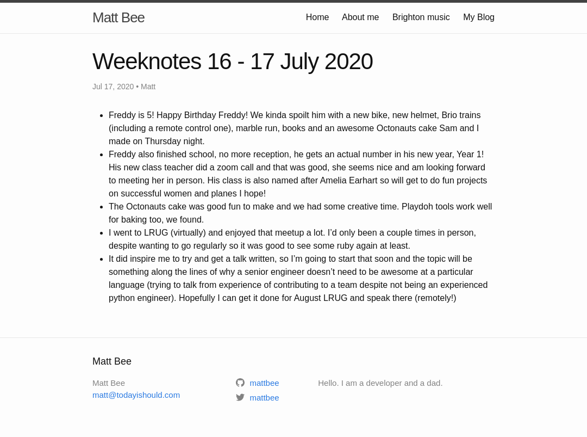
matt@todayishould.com (136, 394)
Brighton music (421, 17)
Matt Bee (118, 17)
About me (360, 17)
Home (317, 17)
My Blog (479, 17)
